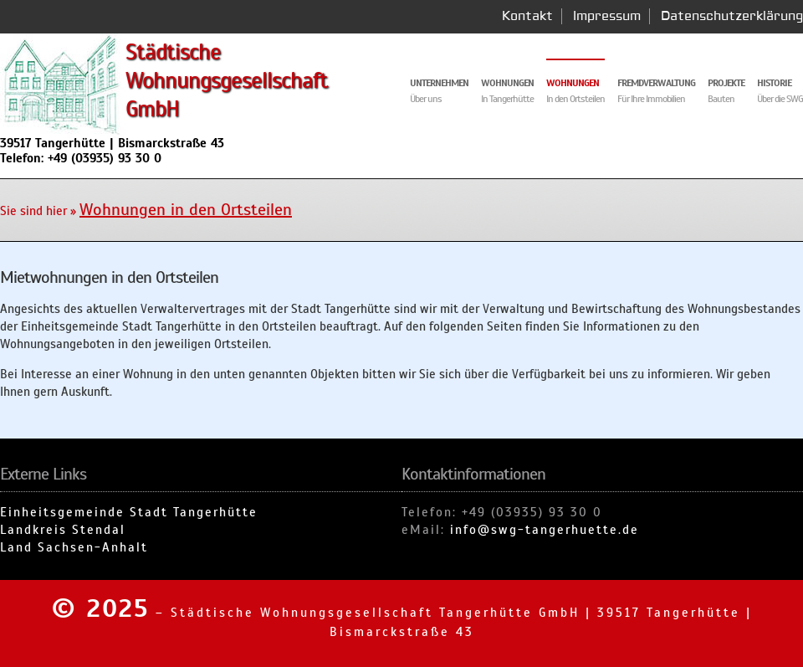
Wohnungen (572, 83)
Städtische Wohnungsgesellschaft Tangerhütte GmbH (375, 612)
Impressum (607, 16)
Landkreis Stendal (62, 529)
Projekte (726, 83)
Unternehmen (439, 83)
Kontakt (527, 16)
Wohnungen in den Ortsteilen (185, 209)
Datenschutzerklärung (732, 16)
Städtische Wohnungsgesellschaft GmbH (226, 80)
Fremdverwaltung (656, 83)
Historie (774, 83)
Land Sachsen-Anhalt (74, 547)
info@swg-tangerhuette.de (544, 529)
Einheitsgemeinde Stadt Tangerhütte (129, 512)
